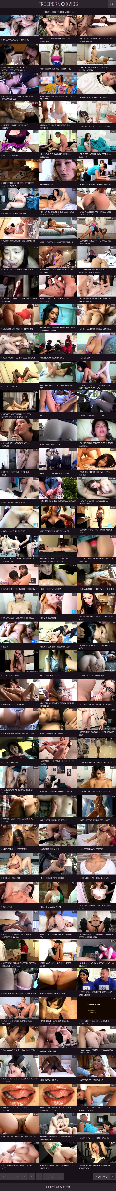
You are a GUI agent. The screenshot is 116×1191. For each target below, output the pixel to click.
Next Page (105, 1176)
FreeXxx (58, 4)
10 (60, 1176)
